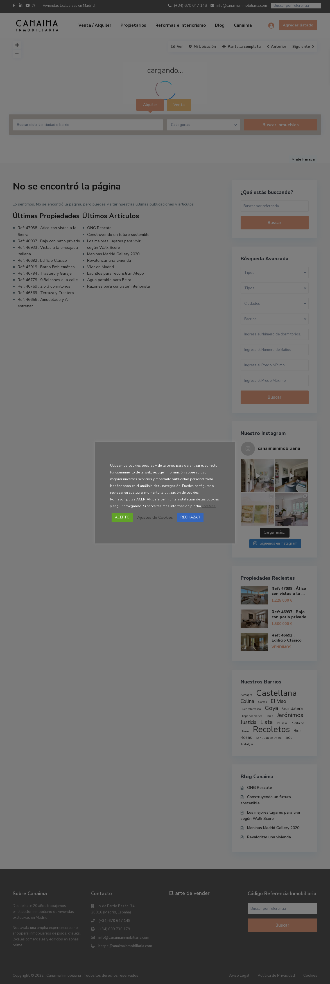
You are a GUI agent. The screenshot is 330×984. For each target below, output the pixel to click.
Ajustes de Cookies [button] (155, 517)
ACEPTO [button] (122, 517)
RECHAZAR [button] (190, 517)
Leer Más (209, 506)
